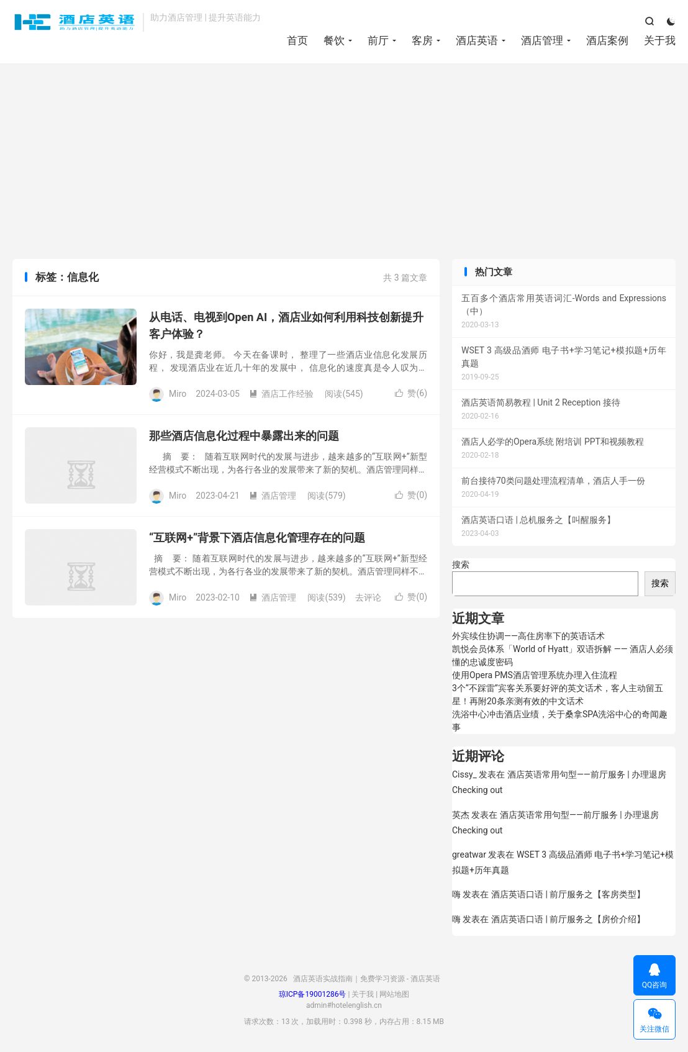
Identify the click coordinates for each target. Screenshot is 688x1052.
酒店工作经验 (281, 394)
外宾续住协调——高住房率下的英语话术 (528, 636)
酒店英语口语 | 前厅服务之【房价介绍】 (568, 919)
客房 (422, 40)
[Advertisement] (344, 163)
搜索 (460, 564)
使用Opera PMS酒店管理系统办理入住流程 (534, 675)
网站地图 (394, 994)
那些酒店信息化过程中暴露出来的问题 (244, 435)
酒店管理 (542, 40)
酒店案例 (607, 40)
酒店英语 (477, 40)
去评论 (368, 597)
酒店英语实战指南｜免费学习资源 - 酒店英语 (74, 22)
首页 (297, 40)
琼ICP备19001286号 (312, 994)
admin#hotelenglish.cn (344, 1005)
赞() (411, 393)
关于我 (660, 40)
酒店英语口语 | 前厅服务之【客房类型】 (568, 894)
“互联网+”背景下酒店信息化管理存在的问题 (257, 537)
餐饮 (334, 40)
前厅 (378, 40)
